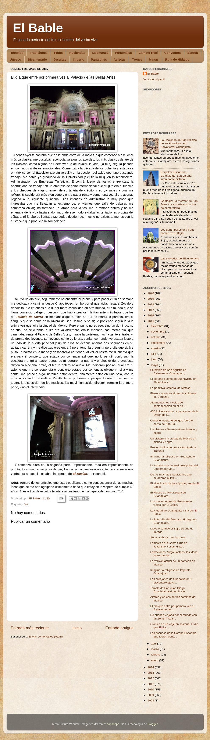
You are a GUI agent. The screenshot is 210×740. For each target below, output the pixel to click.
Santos (192, 52)
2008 (151, 700)
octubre (156, 337)
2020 (151, 293)
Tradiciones (38, 52)
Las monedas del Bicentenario (180, 258)
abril (154, 643)
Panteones (99, 59)
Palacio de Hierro (30, 317)
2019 (151, 298)
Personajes (123, 52)
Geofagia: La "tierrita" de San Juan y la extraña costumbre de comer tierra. (179, 204)
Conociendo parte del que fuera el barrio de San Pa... (171, 422)
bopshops (113, 724)
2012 (151, 678)
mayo (155, 365)
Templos (16, 52)
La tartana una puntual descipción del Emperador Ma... (174, 467)
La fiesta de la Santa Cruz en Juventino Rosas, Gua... (168, 544)
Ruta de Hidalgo (177, 59)
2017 (151, 310)
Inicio (77, 628)
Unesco (15, 59)
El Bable (38, 28)
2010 (151, 689)
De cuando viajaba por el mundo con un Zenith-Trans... (173, 616)
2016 (151, 315)
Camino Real (148, 52)
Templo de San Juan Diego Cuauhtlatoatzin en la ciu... (168, 589)
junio (154, 359)
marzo (155, 649)
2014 (151, 667)
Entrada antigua (119, 628)
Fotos (58, 52)
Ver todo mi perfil (154, 79)
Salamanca (100, 52)
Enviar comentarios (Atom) (46, 636)
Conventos (172, 52)
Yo (26, 504)
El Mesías (80, 473)
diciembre (157, 326)
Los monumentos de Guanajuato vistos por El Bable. (171, 503)
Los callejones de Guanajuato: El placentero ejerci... (171, 580)
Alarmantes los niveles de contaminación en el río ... (168, 404)
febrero (156, 654)
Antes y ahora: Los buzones (168, 537)
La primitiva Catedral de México (170, 387)
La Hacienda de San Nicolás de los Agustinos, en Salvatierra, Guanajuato (179, 143)
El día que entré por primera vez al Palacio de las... (172, 607)
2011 (151, 684)
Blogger (152, 724)
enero (155, 660)
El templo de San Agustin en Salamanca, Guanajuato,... (168, 371)
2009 (151, 695)
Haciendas (77, 52)
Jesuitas (60, 59)
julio (154, 353)
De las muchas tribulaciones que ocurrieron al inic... (171, 476)
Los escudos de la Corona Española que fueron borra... (173, 634)
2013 (151, 672)
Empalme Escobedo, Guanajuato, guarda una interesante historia (176, 175)
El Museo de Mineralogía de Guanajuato (168, 494)
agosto (155, 348)
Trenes (137, 59)
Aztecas (120, 59)
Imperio (78, 59)
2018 (151, 304)
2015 (151, 321)
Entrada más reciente (30, 628)
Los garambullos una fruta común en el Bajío (177, 231)
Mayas (154, 59)
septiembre (158, 342)
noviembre (158, 331)
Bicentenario (37, 59)
